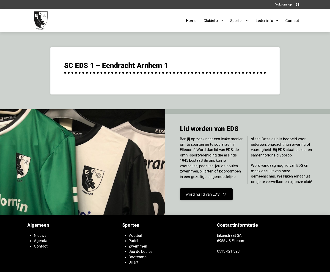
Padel (133, 240)
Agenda (40, 240)
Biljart (133, 262)
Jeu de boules (140, 251)
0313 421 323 (228, 251)
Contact (41, 246)
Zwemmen (138, 246)
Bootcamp (137, 257)
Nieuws (40, 235)
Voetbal (135, 235)
